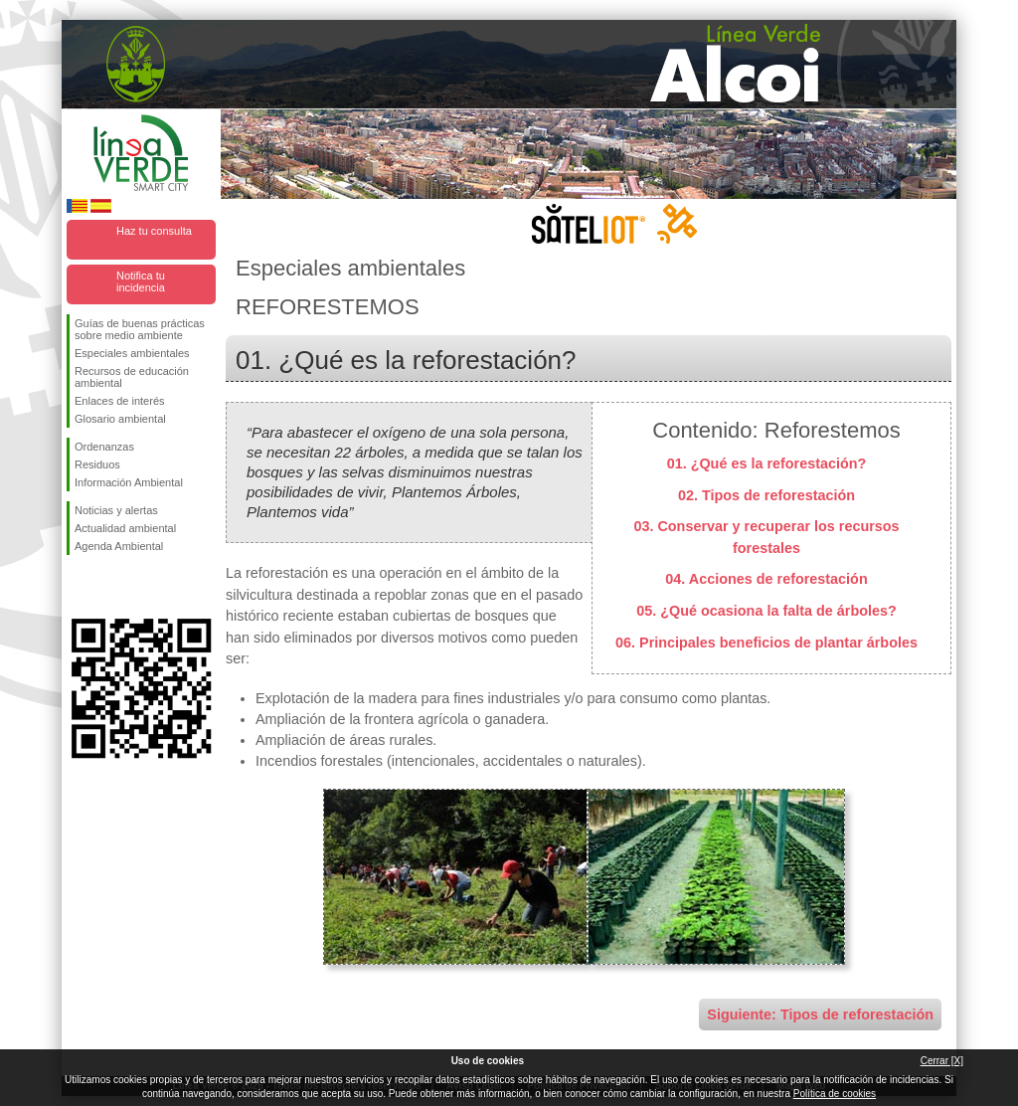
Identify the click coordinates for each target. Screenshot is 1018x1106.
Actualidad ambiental (125, 528)
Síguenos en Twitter (111, 587)
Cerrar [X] (942, 1060)
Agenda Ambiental (119, 546)
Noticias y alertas (116, 510)
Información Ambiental (129, 482)
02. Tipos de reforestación (766, 495)
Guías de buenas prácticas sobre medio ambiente (140, 329)
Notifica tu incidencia (140, 281)
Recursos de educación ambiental (132, 377)
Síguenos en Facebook (78, 587)
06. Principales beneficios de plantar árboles (766, 642)
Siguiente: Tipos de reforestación (820, 1014)
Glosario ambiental (120, 419)
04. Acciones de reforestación (766, 579)
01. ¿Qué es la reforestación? (767, 463)
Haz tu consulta (154, 231)
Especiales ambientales (132, 353)
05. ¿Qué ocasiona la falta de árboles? (766, 611)
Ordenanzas (104, 447)
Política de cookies (834, 1093)
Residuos (97, 464)
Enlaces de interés (120, 401)
